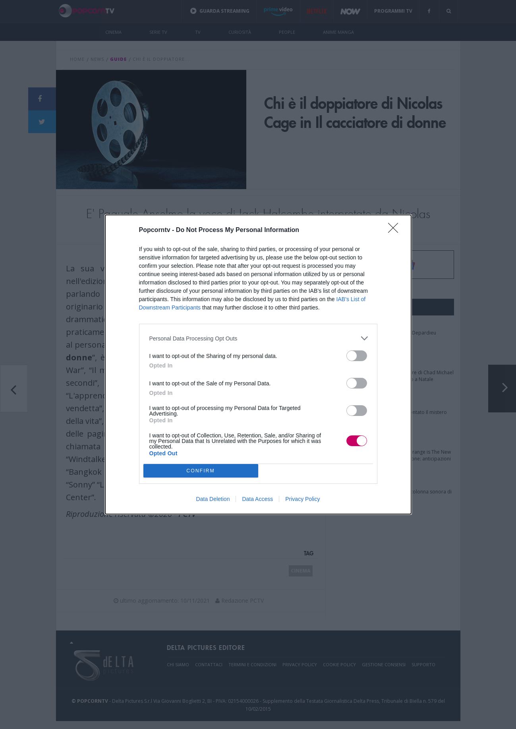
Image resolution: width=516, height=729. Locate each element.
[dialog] (258, 364)
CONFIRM (201, 471)
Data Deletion (213, 499)
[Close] (395, 230)
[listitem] (258, 338)
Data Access (257, 499)
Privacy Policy (302, 499)
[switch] (356, 355)
